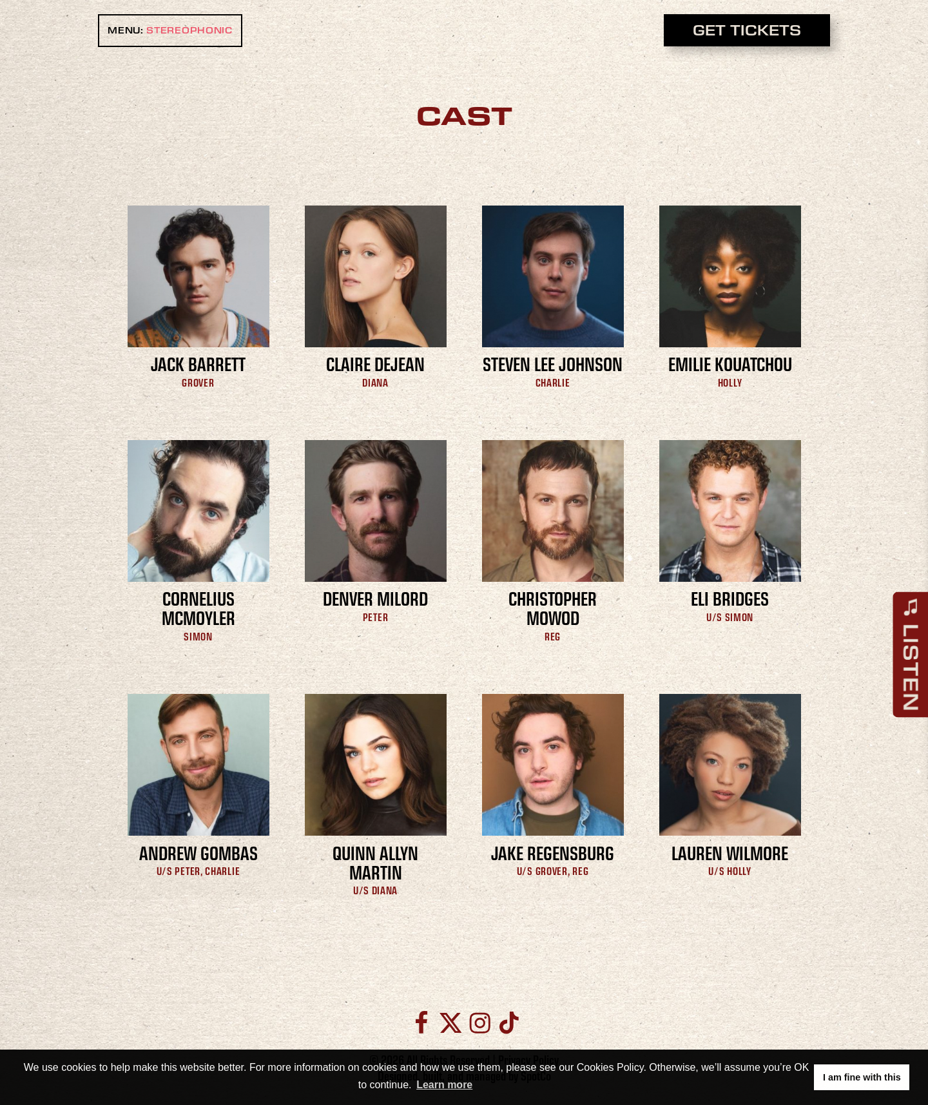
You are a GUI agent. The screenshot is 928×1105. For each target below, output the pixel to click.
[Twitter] (451, 1023)
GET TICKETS (747, 29)
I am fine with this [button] (862, 1077)
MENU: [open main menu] (170, 30)
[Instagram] (480, 1023)
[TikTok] (507, 1023)
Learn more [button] (444, 1084)
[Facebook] (421, 1023)
